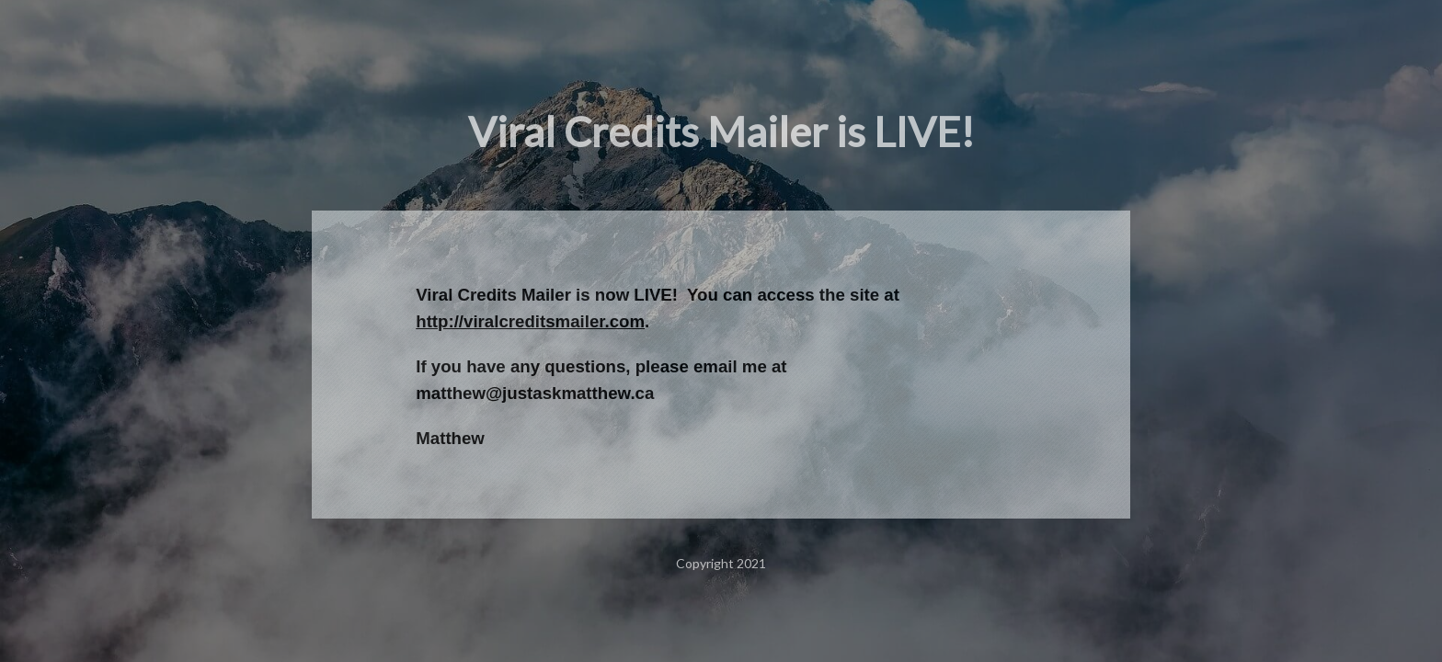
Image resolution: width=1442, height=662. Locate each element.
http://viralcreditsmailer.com (530, 321)
